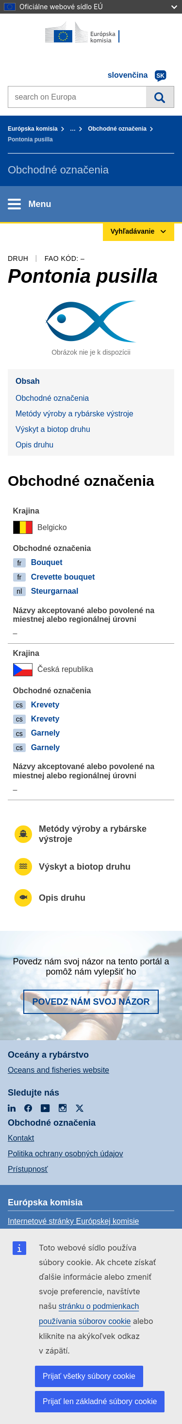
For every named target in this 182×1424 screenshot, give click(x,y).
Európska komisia (33, 128)
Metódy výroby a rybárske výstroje (74, 414)
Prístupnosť (28, 1169)
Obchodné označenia (117, 128)
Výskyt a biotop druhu (53, 429)
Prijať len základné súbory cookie (100, 1401)
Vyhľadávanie (160, 96)
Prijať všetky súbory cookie (89, 1376)
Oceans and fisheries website (58, 1070)
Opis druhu (34, 445)
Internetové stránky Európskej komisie (73, 1221)
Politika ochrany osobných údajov (65, 1153)
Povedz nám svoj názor (90, 1002)
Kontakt (21, 1138)
